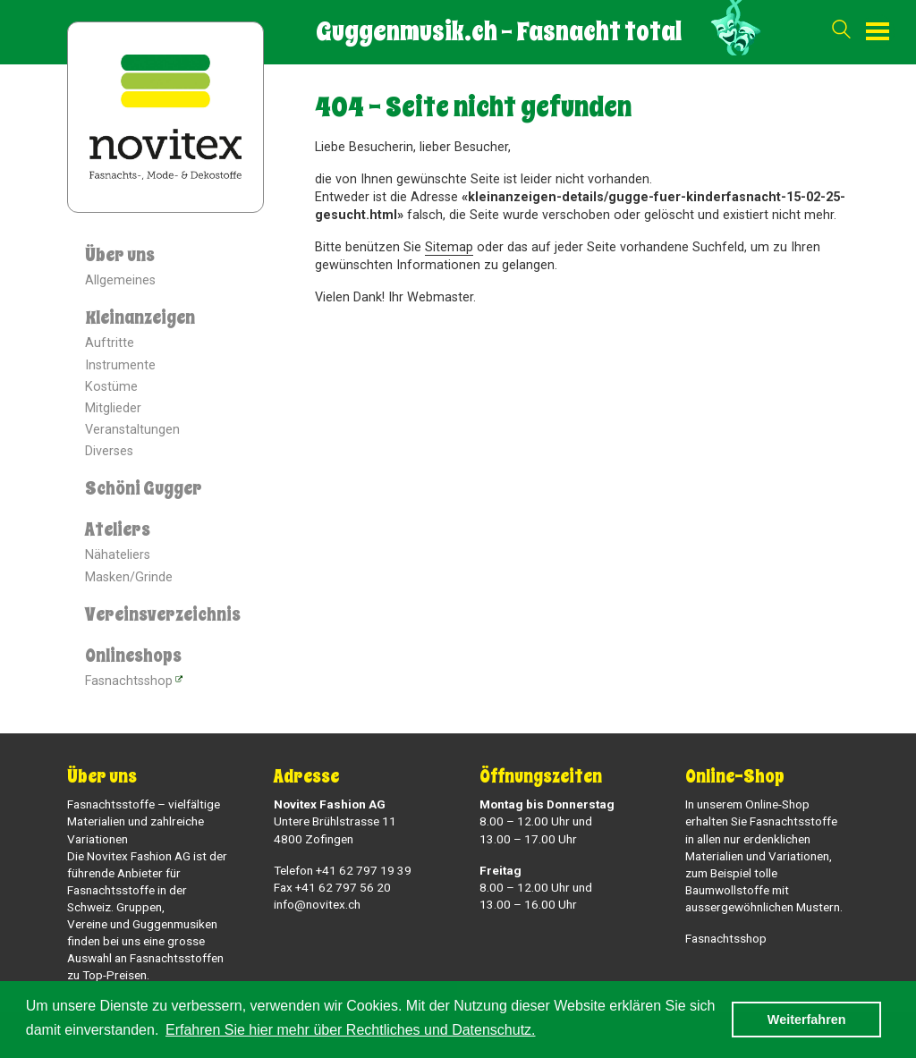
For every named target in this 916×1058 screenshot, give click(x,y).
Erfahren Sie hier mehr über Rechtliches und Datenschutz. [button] (350, 1029)
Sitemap (449, 247)
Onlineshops (133, 656)
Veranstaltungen (132, 429)
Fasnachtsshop (129, 681)
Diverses (109, 451)
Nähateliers (117, 555)
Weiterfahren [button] (807, 1019)
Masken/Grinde (129, 577)
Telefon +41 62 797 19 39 (342, 870)
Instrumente (120, 365)
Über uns (120, 255)
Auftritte (109, 343)
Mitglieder (113, 408)
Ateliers (117, 530)
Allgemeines (120, 280)
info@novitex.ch (317, 904)
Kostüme (111, 386)
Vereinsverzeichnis (163, 615)
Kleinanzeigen (140, 318)
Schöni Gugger (143, 489)
